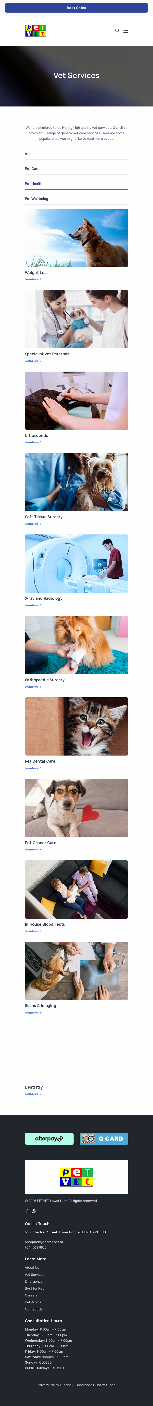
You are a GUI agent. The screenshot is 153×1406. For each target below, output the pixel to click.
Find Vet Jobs (105, 1385)
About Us (32, 1267)
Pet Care (32, 168)
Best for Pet (34, 1288)
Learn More (32, 279)
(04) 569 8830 (36, 1247)
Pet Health (33, 183)
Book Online (76, 7)
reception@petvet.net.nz (44, 1242)
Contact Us (34, 1309)
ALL (27, 153)
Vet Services (34, 1274)
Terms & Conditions (77, 1385)
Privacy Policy (48, 1385)
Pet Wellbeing (36, 198)
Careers (31, 1295)
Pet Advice (33, 1302)
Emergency (33, 1281)
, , (65, 1232)
